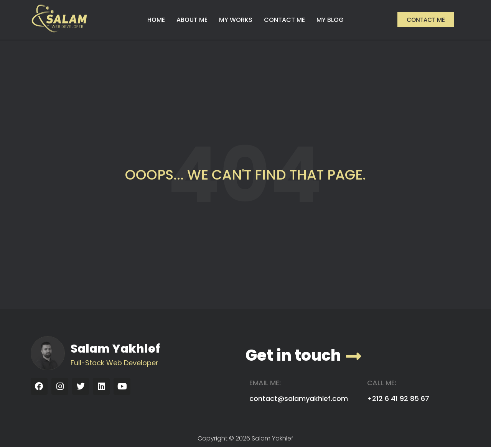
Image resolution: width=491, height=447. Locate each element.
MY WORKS (235, 19)
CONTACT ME (284, 19)
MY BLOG (330, 19)
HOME (156, 19)
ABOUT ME (192, 19)
